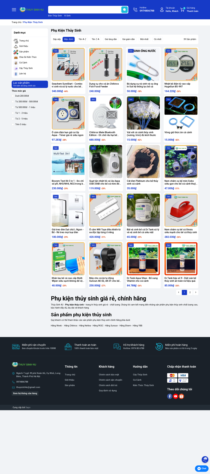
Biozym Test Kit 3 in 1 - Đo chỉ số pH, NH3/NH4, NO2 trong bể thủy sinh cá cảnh (68, 186)
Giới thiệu (23, 46)
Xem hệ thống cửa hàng (25, 400)
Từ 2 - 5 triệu (20, 119)
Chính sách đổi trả (108, 392)
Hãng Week (56, 332)
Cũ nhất (157, 39)
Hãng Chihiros (70, 332)
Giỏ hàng (190, 10)
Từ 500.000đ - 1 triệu (23, 107)
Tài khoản (172, 10)
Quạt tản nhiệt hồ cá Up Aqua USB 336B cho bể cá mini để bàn (104, 186)
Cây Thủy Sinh (26, 68)
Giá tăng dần (111, 39)
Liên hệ (22, 73)
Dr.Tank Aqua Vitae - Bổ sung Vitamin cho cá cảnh (142, 284)
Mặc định (68, 39)
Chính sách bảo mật (109, 381)
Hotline (147, 9)
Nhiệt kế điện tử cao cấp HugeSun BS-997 (177, 85)
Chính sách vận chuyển (110, 386)
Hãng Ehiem (125, 332)
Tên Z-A (95, 39)
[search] (124, 9)
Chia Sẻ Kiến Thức (28, 57)
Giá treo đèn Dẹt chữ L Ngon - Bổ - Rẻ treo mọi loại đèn (68, 235)
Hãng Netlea (85, 332)
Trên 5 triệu (19, 124)
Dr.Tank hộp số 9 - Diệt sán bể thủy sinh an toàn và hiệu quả (180, 284)
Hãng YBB (137, 332)
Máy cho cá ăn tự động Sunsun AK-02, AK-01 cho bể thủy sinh (104, 286)
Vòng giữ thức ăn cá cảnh (178, 133)
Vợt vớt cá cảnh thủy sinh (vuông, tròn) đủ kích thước (141, 135)
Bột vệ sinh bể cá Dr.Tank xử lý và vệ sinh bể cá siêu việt (143, 235)
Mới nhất (144, 39)
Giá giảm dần (128, 39)
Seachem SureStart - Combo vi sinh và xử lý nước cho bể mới (67, 86)
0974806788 (22, 388)
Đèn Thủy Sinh (55, 15)
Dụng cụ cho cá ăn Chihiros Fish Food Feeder (104, 85)
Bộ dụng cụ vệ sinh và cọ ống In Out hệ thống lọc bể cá (142, 85)
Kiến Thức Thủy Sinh (143, 392)
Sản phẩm (24, 51)
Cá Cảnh (23, 62)
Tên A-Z (82, 39)
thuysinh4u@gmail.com (28, 393)
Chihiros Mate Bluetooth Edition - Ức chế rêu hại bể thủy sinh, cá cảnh (103, 136)
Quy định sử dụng (108, 397)
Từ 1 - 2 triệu (20, 113)
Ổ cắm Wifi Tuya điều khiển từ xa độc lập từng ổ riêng (105, 235)
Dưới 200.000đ (20, 96)
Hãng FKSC (98, 332)
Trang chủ (16, 22)
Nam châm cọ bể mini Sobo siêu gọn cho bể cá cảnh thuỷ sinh (180, 186)
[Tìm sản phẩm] (88, 9)
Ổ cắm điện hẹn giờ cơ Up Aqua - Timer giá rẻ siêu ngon (67, 135)
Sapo (28, 414)
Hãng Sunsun (111, 332)
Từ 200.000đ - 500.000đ (25, 102)
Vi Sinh (67, 15)
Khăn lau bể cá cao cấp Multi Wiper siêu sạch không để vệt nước (67, 286)
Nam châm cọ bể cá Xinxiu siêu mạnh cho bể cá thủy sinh (180, 235)
